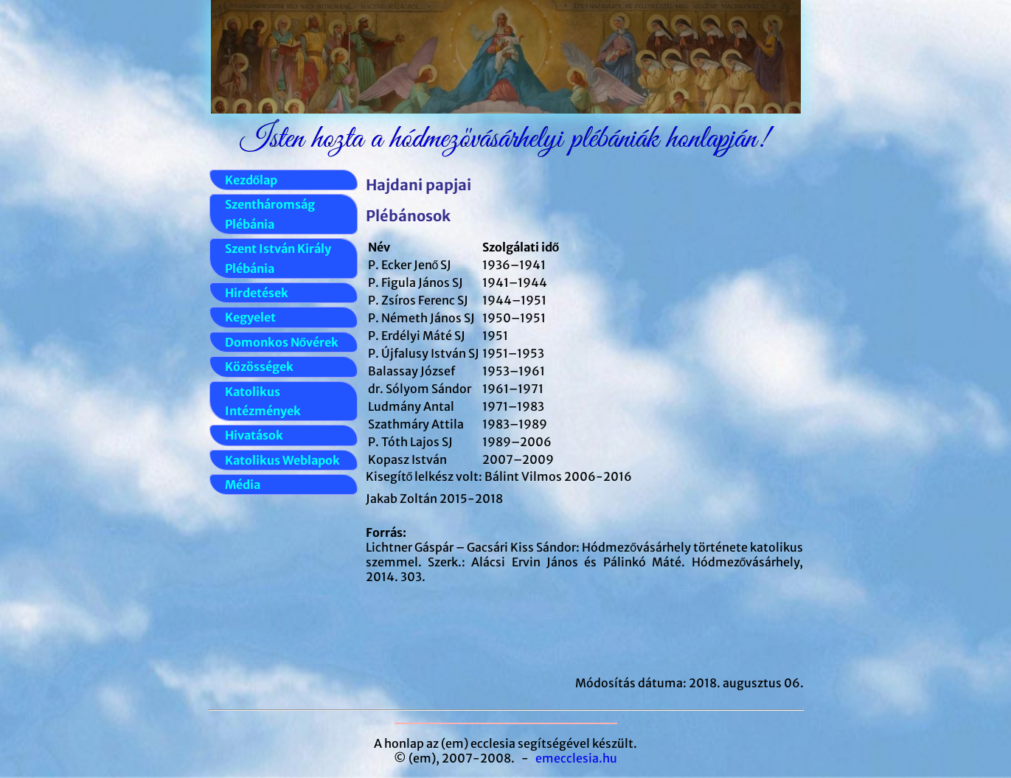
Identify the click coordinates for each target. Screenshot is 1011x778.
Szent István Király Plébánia (278, 258)
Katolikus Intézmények (263, 401)
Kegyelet (250, 317)
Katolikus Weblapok (282, 460)
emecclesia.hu (576, 758)
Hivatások (254, 435)
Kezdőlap (251, 180)
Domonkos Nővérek (282, 342)
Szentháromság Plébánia (270, 214)
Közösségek (259, 366)
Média (242, 484)
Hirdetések (256, 292)
